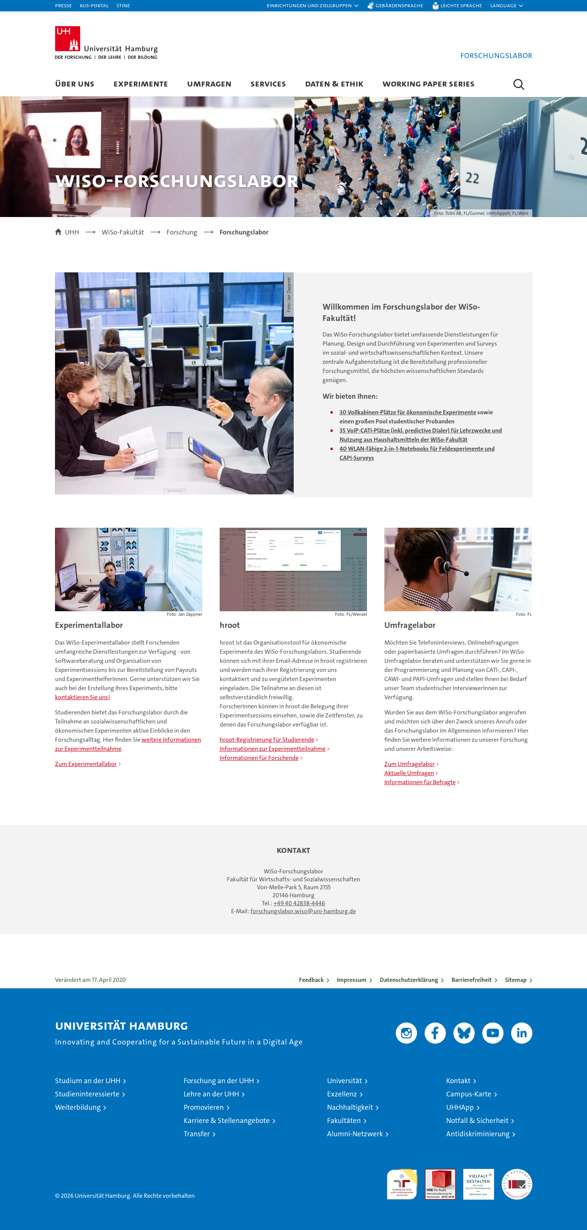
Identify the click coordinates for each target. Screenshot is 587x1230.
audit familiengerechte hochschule (402, 1181)
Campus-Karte (468, 1094)
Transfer (197, 1134)
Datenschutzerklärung (409, 980)
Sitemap (516, 980)
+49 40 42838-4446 (299, 903)
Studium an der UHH (87, 1080)
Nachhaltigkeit (350, 1107)
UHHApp (460, 1107)
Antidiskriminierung (478, 1134)
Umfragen (209, 83)
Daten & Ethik (334, 83)
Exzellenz (342, 1094)
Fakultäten (344, 1120)
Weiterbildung (78, 1107)
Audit (432, 1173)
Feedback (311, 980)
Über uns (74, 83)
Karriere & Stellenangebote (227, 1120)
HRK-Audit (476, 1173)
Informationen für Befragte (420, 782)
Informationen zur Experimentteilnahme (273, 749)
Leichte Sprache (461, 5)
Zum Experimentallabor (86, 764)
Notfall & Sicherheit (477, 1120)
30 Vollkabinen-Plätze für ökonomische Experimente (408, 412)
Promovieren (204, 1107)
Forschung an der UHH (219, 1080)
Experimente (140, 83)
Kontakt (458, 1080)
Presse (63, 5)
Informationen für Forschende (259, 758)
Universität (344, 1080)
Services (268, 83)
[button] (313, 5)
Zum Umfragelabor (409, 764)
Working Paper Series (428, 83)
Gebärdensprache (399, 5)
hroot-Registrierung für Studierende (267, 740)
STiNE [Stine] (123, 5)
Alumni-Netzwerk (355, 1134)
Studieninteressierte (87, 1094)
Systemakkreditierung (517, 1173)
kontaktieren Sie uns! (82, 697)
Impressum (352, 980)
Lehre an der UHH (211, 1094)
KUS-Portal (94, 5)
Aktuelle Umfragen (409, 773)
